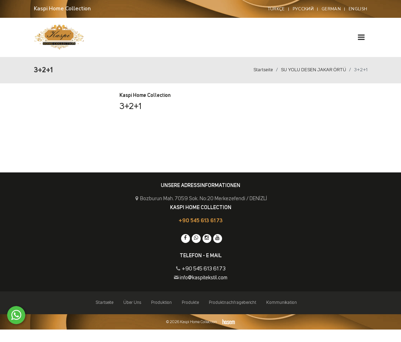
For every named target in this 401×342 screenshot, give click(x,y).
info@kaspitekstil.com (203, 277)
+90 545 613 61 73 (201, 220)
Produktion (161, 302)
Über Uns (132, 302)
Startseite (263, 69)
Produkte (190, 302)
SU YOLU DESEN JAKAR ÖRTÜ (313, 69)
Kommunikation (281, 302)
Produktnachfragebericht (232, 302)
